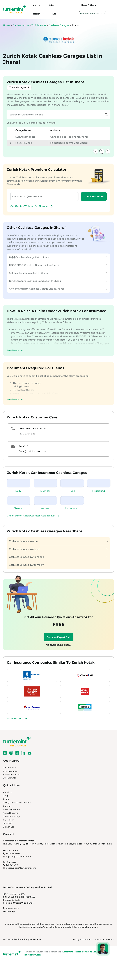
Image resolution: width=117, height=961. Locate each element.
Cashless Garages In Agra (58, 541)
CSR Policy (8, 820)
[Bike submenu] (55, 5)
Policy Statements (82, 939)
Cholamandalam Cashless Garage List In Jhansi (58, 288)
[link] (95, 151)
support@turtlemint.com (18, 856)
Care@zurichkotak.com (32, 451)
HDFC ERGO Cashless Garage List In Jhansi (58, 265)
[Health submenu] (42, 13)
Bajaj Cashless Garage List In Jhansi (58, 257)
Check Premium (94, 196)
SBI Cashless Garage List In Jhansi (58, 273)
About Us (7, 792)
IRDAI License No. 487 (13, 894)
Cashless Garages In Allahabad (58, 556)
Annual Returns (10, 813)
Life (54, 14)
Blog (5, 795)
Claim (6, 799)
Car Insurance (21, 25)
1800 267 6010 (13, 853)
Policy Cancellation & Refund (17, 802)
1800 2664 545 (27, 433)
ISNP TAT (7, 823)
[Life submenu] (58, 13)
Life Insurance (9, 778)
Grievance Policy (11, 816)
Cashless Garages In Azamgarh (58, 564)
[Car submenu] (38, 5)
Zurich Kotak (39, 25)
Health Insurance (11, 774)
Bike (51, 5)
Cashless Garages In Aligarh (58, 549)
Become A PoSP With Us (92, 13)
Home (6, 25)
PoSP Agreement (12, 809)
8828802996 (12, 908)
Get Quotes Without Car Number (31, 206)
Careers (7, 806)
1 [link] (101, 151)
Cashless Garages (59, 25)
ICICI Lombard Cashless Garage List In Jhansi (58, 280)
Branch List (8, 827)
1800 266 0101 (12, 865)
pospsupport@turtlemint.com (21, 868)
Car (35, 5)
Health (36, 14)
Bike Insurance (10, 771)
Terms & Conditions (104, 939)
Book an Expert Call (58, 637)
